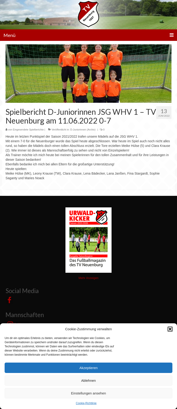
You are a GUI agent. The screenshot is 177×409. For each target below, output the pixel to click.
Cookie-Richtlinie (86, 403)
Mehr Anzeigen (89, 278)
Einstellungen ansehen (88, 393)
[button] (170, 329)
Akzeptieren (88, 368)
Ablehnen (88, 380)
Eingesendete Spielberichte (28, 129)
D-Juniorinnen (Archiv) (82, 129)
